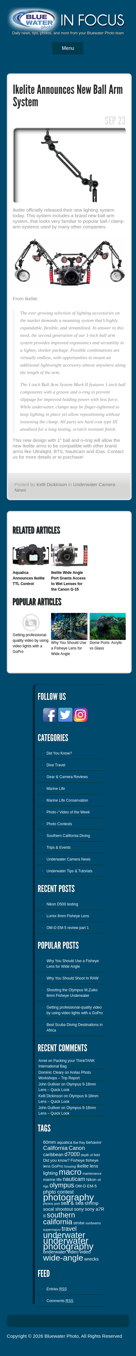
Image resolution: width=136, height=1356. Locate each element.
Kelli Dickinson (52, 484)
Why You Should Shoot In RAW (72, 978)
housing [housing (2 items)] (70, 1166)
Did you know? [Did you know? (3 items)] (56, 1160)
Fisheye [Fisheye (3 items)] (78, 1160)
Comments (59, 1301)
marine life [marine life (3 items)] (52, 1179)
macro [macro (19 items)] (70, 1172)
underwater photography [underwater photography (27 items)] (68, 1243)
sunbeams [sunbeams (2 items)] (93, 1223)
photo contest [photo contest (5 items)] (58, 1192)
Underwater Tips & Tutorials (69, 871)
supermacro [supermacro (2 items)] (51, 1229)
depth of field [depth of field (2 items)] (90, 1155)
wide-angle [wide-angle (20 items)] (63, 1257)
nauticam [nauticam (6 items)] (74, 1179)
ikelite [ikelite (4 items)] (83, 1166)
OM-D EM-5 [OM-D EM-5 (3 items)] (86, 1186)
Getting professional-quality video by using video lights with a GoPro (74, 1010)
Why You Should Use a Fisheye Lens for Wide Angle (68, 648)
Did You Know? (59, 753)
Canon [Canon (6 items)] (77, 1148)
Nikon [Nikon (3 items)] (91, 1179)
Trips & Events (58, 847)
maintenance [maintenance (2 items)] (91, 1173)
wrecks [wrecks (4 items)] (91, 1259)
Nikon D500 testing (62, 904)
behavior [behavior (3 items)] (94, 1142)
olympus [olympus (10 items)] (61, 1185)
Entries (56, 1289)
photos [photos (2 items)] (48, 1203)
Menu (68, 48)
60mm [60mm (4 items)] (49, 1142)
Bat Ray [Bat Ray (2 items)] (79, 1142)
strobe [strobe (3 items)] (79, 1223)
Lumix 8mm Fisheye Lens (67, 916)
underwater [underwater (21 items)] (64, 1235)
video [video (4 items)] (85, 1251)
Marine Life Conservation (67, 800)
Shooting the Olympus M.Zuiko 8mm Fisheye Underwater (71, 993)
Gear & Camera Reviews (67, 777)
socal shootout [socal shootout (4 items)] (58, 1209)
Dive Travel (55, 765)
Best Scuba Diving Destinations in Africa (74, 1027)
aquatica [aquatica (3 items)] (64, 1142)
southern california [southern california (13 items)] (59, 1218)
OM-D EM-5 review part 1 (67, 928)
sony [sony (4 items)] (79, 1209)
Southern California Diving (68, 836)
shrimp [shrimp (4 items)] (92, 1203)
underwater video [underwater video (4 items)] (60, 1251)
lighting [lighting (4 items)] (50, 1173)
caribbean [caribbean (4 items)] (53, 1154)
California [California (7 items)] (55, 1148)
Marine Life (55, 788)
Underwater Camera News (68, 859)
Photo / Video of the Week (68, 812)
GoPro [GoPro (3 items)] (57, 1166)
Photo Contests (59, 824)
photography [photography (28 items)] (68, 1197)
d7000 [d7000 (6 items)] (72, 1154)
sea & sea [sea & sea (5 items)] (72, 1203)
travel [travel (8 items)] (69, 1228)
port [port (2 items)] (57, 1203)
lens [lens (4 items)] (94, 1166)
